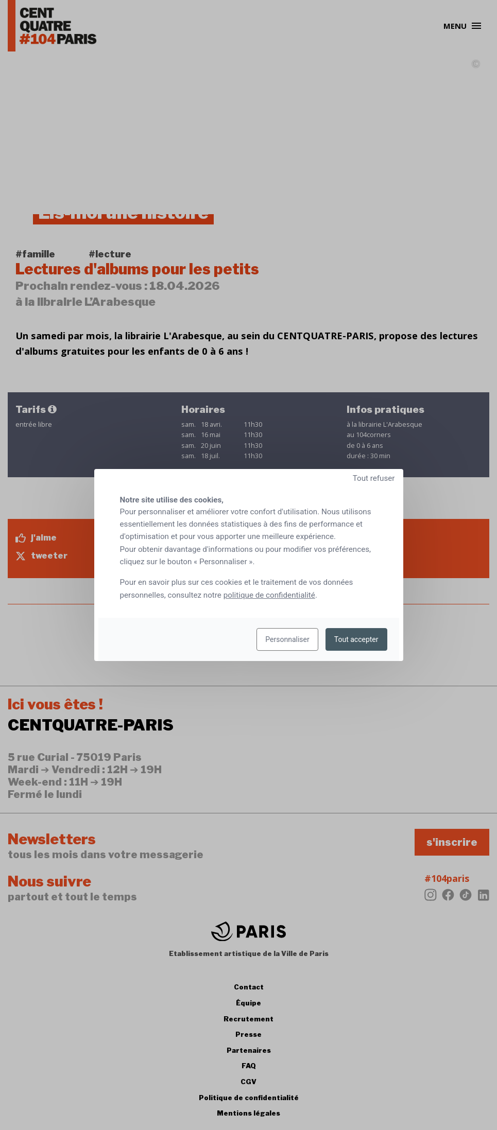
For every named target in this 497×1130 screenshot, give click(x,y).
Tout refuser (374, 478)
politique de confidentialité (269, 595)
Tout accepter (356, 639)
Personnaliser (287, 639)
